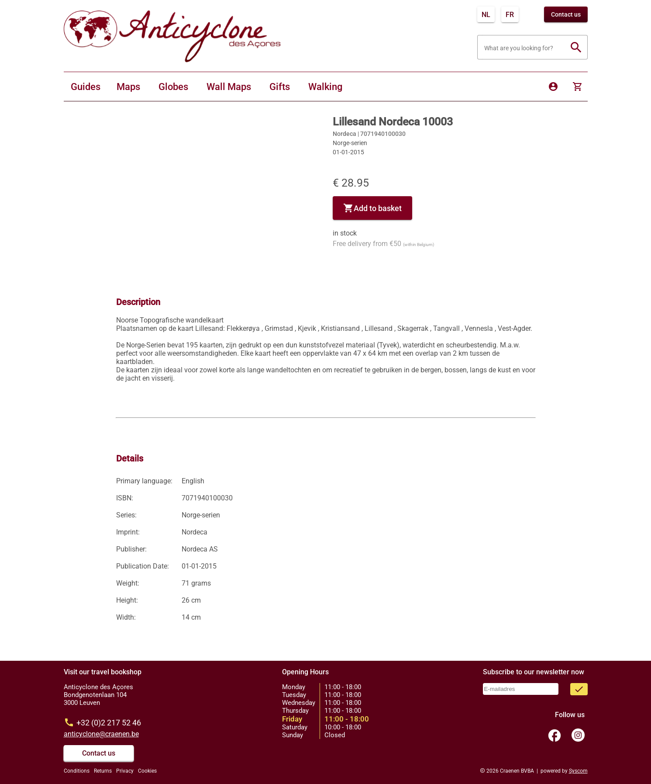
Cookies (147, 771)
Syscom (578, 771)
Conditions (77, 771)
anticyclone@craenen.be (101, 734)
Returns (103, 771)
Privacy (125, 771)
